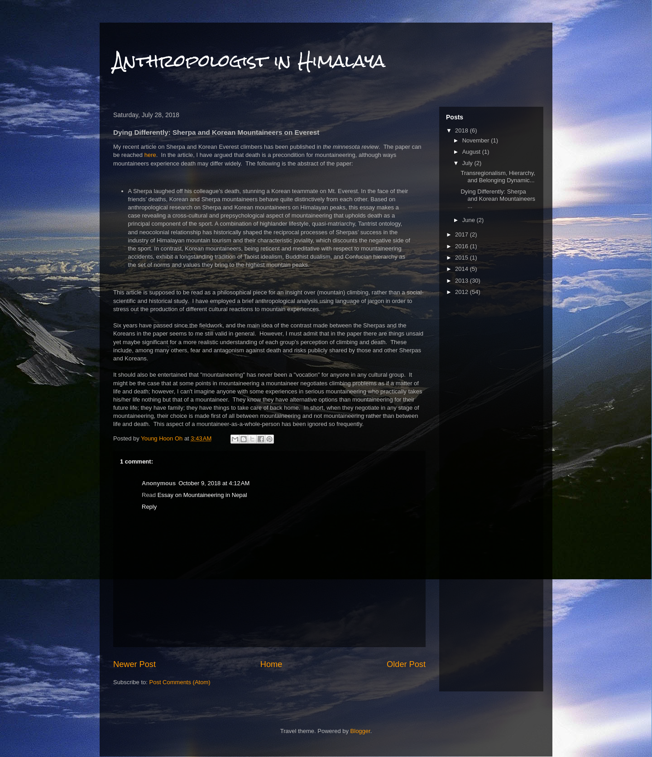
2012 (462, 292)
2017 (462, 234)
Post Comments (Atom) (180, 682)
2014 (462, 268)
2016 (462, 246)
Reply (149, 506)
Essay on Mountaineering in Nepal (202, 495)
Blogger (360, 731)
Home (271, 664)
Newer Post (134, 664)
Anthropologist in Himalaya (249, 61)
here (150, 154)
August (472, 151)
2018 (462, 130)
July (468, 163)
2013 (462, 280)
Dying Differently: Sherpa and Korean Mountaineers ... (497, 198)
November (476, 140)
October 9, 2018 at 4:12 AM (213, 483)
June (469, 220)
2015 (462, 257)
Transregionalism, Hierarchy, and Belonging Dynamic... (497, 177)
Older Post (406, 664)
